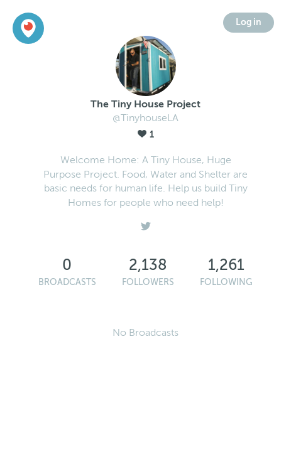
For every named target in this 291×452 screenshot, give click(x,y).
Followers (148, 282)
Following (226, 282)
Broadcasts (67, 282)
